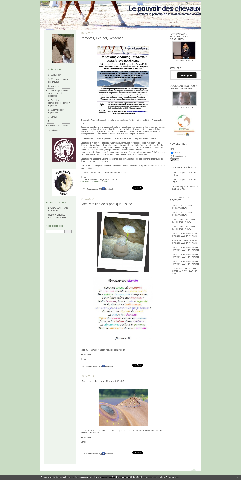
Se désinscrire (178, 156)
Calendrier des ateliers (58, 126)
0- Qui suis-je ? (55, 75)
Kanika (175, 240)
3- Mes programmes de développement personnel (58, 93)
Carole (175, 205)
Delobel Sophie (178, 219)
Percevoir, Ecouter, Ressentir (102, 38)
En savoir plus (172, 477)
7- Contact (52, 117)
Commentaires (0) (93, 189)
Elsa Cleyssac (178, 268)
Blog (50, 121)
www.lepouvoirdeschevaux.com (94, 182)
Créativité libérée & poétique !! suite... (108, 204)
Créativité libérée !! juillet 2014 (102, 381)
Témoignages (54, 130)
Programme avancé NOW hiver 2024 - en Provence (185, 271)
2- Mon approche (55, 86)
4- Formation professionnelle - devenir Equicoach (59, 103)
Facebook (107, 189)
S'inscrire (176, 152)
